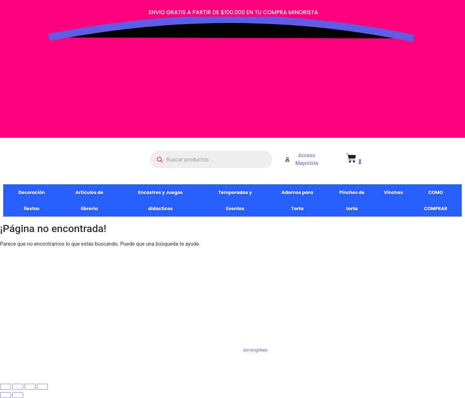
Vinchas (393, 192)
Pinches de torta (352, 200)
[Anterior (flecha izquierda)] (5, 395)
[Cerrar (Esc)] (42, 387)
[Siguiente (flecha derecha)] (17, 395)
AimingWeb (255, 350)
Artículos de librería (89, 200)
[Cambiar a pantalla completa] (17, 387)
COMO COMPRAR (435, 200)
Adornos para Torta (297, 200)
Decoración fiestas (31, 200)
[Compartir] (30, 387)
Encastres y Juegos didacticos (160, 200)
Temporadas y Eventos (235, 200)
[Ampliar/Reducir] (5, 387)
